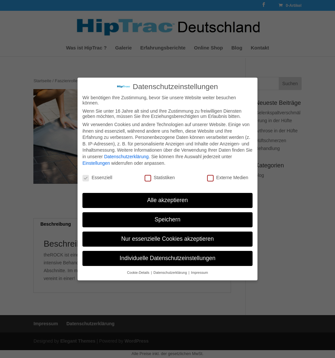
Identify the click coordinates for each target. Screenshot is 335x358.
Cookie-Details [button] (138, 272)
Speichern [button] (168, 219)
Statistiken (160, 177)
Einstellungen (96, 163)
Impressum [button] (199, 272)
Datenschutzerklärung (126, 156)
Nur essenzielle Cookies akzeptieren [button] (167, 239)
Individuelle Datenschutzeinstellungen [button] (168, 258)
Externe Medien (227, 177)
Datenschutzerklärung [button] (170, 272)
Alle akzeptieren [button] (167, 200)
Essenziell (97, 177)
